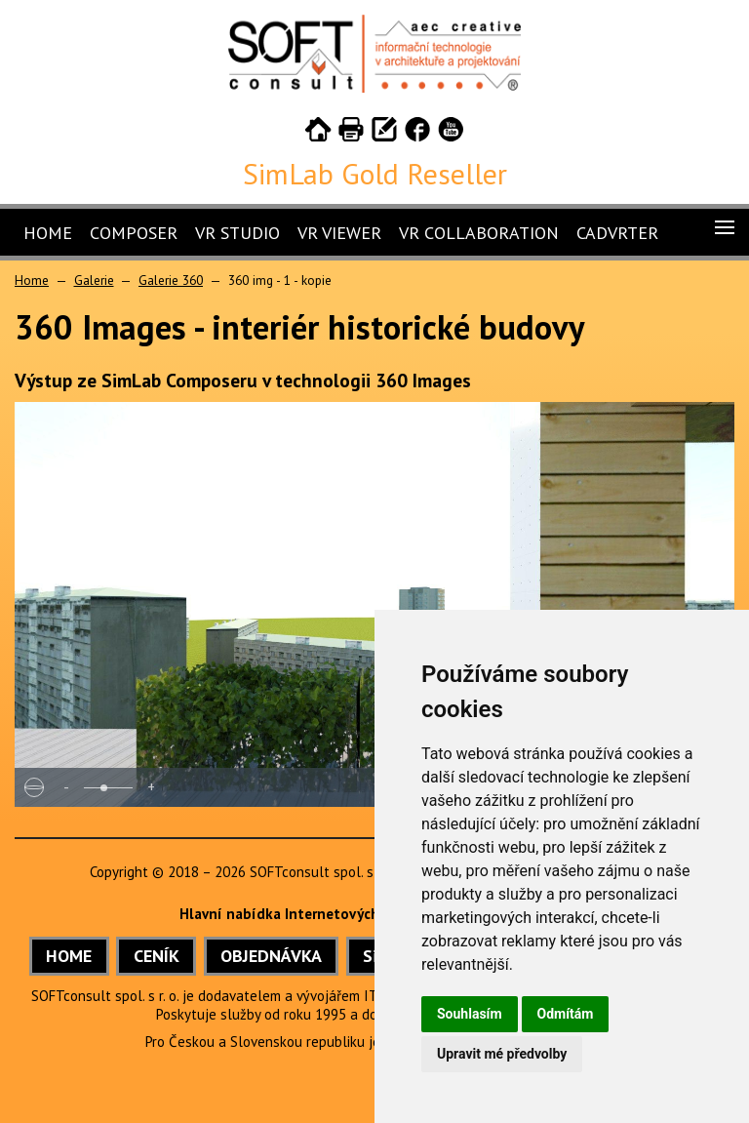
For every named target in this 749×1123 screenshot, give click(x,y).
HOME (69, 955)
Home (47, 232)
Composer (133, 232)
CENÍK (156, 955)
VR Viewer (339, 232)
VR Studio (237, 232)
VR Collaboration (479, 232)
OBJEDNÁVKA (271, 955)
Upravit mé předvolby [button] (502, 1054)
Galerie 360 (170, 280)
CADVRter (617, 232)
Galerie (94, 280)
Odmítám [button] (565, 1014)
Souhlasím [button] (469, 1014)
